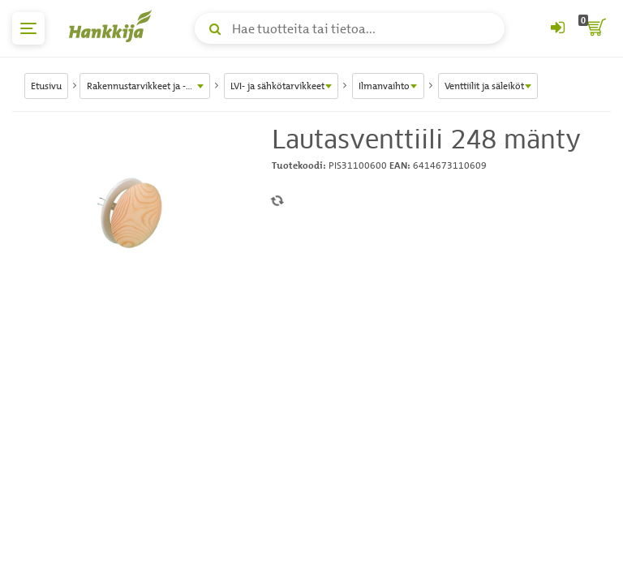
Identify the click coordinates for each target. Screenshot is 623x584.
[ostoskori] (594, 28)
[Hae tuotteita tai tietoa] (350, 28)
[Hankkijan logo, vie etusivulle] (113, 26)
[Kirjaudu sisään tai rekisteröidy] (557, 28)
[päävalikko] (28, 28)
